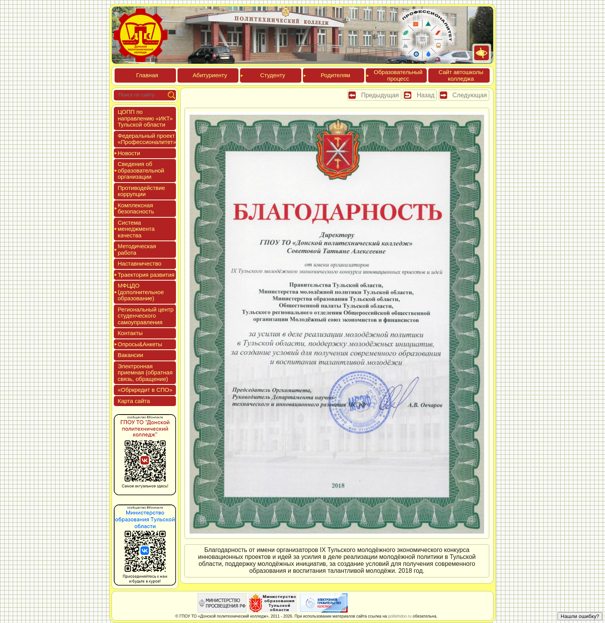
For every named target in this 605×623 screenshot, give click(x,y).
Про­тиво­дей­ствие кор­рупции (141, 191)
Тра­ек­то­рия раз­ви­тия (146, 274)
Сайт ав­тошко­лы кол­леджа (460, 75)
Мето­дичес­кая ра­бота (137, 249)
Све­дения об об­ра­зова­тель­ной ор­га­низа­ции (141, 170)
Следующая (470, 95)
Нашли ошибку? (580, 616)
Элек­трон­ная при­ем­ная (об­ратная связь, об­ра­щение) (145, 372)
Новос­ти (129, 153)
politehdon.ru (400, 616)
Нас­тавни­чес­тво (139, 263)
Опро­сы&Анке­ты (140, 344)
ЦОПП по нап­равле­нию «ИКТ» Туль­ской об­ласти (145, 118)
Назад (425, 95)
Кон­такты (130, 333)
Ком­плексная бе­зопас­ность (136, 208)
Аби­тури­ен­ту (210, 75)
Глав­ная (147, 75)
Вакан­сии (130, 355)
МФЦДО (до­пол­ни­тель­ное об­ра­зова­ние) (141, 291)
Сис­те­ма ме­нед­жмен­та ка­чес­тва (136, 229)
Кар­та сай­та (134, 401)
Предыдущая (380, 95)
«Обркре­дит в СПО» (145, 389)
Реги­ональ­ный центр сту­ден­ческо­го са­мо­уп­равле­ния (146, 315)
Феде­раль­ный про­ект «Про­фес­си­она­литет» (147, 139)
